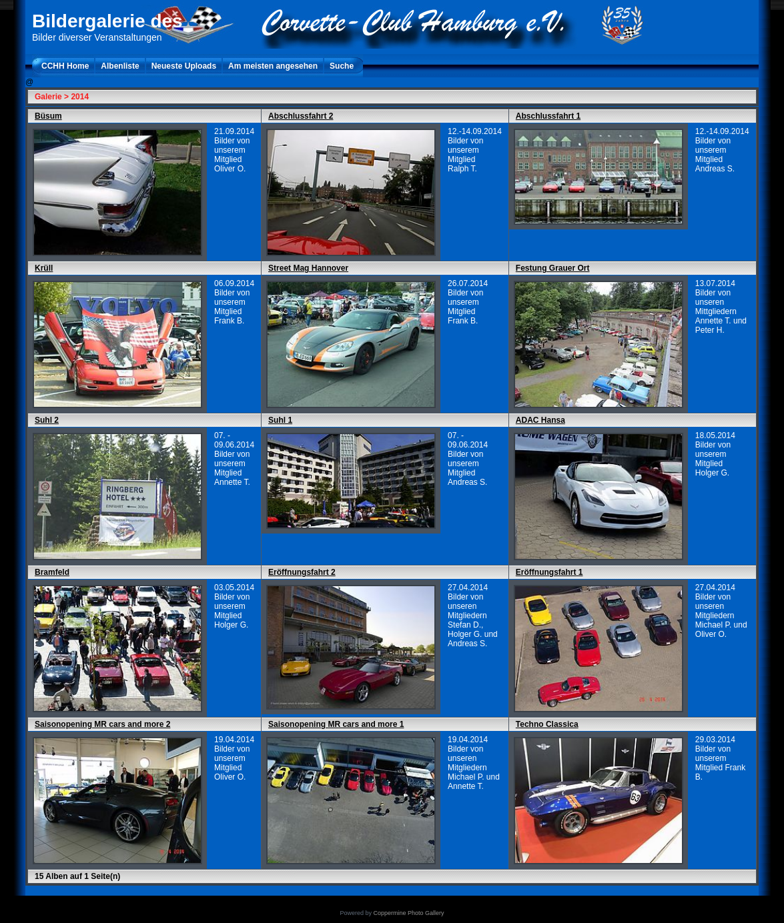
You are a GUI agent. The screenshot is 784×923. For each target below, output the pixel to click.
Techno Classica (547, 724)
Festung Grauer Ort (553, 268)
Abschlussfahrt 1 (548, 116)
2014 (80, 96)
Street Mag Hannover (308, 268)
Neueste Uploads (183, 66)
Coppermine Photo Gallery (408, 913)
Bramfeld (52, 572)
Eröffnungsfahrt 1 (549, 572)
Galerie (48, 96)
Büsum (48, 116)
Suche (342, 66)
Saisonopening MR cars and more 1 (336, 724)
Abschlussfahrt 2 (300, 116)
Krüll (44, 268)
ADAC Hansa (540, 420)
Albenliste (120, 66)
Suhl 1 (280, 420)
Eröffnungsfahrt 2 (302, 572)
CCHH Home (65, 66)
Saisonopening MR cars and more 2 (102, 724)
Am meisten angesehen (273, 66)
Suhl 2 (47, 420)
